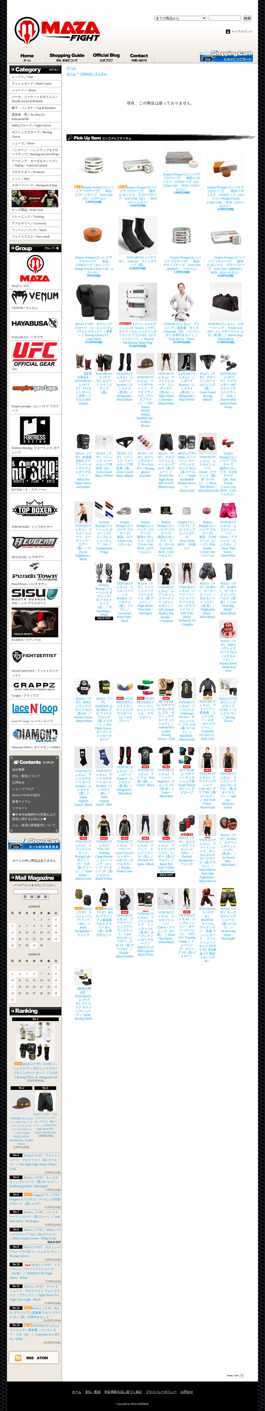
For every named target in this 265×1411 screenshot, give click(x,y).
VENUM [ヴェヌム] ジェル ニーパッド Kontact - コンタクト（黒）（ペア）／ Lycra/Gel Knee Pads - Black (125, 593)
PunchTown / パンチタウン (35, 574)
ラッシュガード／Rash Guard (33, 83)
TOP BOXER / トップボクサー (35, 511)
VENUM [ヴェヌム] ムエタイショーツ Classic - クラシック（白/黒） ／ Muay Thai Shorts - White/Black (166, 916)
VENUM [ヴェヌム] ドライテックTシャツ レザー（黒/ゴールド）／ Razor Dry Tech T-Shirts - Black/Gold (166, 843)
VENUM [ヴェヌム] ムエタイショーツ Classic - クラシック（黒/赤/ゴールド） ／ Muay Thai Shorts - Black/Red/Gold (207, 462)
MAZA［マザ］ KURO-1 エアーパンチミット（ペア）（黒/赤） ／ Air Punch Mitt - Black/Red (228, 840)
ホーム (28, 56)
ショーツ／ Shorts (25, 90)
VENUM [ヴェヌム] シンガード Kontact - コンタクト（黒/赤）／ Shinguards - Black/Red (125, 771)
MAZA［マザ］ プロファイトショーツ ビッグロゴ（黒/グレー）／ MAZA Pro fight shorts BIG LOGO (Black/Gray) (166, 461)
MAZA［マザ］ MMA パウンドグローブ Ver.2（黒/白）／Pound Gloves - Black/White (83, 700)
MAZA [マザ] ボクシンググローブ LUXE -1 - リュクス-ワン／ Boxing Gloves (35, 1251)
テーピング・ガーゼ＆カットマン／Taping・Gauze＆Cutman (35, 163)
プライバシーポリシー (161, 1392)
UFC (35, 356)
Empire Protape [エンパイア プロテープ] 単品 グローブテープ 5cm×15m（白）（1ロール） (93, 173)
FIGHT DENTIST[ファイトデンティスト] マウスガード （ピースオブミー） (125, 700)
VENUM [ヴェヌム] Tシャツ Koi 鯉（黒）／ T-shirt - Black (145, 767)
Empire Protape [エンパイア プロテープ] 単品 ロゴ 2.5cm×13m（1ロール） (125, 523)
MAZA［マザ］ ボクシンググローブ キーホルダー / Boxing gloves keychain (145, 455)
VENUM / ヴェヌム (35, 300)
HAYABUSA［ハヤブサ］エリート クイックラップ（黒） (104, 373)
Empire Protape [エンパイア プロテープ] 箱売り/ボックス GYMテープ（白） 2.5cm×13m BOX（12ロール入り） (181, 168)
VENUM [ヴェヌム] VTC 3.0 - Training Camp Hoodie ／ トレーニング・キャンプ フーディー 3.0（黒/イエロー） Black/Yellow (104, 847)
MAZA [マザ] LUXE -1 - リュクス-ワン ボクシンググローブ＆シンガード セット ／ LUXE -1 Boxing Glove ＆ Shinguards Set (35, 1050)
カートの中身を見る (34, 843)
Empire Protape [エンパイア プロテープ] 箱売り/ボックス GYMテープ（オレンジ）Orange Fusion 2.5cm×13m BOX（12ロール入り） (225, 177)
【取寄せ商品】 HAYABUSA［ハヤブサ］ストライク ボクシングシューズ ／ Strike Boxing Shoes (83, 994)
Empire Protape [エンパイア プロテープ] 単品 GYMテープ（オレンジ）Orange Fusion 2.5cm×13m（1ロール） (93, 245)
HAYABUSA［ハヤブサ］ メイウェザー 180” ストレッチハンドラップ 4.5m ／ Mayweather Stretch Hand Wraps (228, 381)
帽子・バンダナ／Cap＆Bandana (35, 108)
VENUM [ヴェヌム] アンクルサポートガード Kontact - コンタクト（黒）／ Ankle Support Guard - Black (83, 776)
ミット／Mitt (21, 179)
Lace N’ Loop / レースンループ (35, 711)
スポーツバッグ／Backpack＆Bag (36, 185)
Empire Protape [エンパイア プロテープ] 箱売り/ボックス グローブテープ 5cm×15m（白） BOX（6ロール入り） (137, 175)
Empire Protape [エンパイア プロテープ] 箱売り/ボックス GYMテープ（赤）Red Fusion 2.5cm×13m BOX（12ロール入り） (228, 464)
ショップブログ (107, 56)
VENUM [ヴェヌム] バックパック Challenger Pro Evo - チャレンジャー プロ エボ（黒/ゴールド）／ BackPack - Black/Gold (187, 709)
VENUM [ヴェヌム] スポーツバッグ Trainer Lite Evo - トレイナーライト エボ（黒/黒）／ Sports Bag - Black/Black (226, 312)
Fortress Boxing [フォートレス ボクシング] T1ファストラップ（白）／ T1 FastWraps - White (104, 590)
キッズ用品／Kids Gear (35, 201)
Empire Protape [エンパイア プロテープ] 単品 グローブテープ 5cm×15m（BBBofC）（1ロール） (181, 243)
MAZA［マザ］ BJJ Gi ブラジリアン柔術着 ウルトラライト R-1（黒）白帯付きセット (35, 1312)
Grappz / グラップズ (35, 688)
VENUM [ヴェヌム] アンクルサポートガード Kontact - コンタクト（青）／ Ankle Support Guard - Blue (104, 776)
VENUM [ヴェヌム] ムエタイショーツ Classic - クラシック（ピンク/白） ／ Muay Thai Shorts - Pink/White (228, 529)
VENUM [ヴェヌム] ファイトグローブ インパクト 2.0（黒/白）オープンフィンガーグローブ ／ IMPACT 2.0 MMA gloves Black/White (145, 922)
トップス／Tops (24, 77)
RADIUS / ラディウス (35, 625)
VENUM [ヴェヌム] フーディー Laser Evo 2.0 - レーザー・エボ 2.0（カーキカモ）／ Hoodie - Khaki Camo (125, 843)
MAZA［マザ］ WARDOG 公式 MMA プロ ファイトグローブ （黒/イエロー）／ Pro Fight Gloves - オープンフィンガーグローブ (104, 709)
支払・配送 (93, 1392)
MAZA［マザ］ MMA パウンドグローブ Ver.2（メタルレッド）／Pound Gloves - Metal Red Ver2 (228, 646)
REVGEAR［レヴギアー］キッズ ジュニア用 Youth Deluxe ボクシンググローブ (187, 770)
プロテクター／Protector (30, 172)
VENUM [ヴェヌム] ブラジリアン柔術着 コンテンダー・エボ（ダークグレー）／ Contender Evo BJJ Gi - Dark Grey (207, 709)
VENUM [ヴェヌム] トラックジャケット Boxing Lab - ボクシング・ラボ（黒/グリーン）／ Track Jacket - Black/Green (83, 847)
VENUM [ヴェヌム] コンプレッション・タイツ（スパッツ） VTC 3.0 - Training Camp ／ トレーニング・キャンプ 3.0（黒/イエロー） (187, 923)
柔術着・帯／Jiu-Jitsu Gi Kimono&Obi (28, 117)
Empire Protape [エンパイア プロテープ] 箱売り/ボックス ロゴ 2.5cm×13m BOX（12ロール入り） (145, 527)
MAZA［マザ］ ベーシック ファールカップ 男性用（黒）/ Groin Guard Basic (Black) (125, 455)
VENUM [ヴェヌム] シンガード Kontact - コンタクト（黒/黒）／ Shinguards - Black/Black (125, 377)
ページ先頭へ (235, 1376)
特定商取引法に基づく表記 (123, 1392)
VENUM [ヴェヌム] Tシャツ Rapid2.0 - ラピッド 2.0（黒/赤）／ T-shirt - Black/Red (166, 772)
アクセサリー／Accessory (29, 223)
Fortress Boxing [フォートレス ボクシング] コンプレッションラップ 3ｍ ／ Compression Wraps (104, 527)
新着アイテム (21, 801)
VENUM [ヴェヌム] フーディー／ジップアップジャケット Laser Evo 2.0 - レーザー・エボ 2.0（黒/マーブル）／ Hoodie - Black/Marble (125, 923)
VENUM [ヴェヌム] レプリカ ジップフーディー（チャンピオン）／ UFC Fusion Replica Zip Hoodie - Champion (166, 593)
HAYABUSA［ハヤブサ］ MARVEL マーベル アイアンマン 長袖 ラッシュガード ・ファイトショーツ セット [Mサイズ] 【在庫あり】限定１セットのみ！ (207, 925)
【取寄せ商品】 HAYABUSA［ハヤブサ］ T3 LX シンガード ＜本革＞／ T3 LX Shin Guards (83, 379)
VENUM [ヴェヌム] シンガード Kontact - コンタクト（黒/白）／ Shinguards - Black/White (187, 377)
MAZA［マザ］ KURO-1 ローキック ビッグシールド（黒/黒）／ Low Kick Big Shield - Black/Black (228, 589)
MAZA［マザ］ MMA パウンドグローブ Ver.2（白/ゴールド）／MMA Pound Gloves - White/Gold (35, 1234)
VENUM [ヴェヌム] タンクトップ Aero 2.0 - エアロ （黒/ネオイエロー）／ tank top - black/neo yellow (228, 778)
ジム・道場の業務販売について (34, 825)
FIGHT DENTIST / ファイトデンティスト (35, 661)
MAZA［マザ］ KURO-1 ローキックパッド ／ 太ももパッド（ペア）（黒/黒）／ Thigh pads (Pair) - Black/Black (207, 591)
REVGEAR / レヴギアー (35, 545)
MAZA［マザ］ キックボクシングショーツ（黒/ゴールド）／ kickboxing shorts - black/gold (35, 1182)
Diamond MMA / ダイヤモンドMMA (36, 737)
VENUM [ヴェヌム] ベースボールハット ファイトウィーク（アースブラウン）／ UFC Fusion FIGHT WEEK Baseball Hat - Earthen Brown (23, 1118)
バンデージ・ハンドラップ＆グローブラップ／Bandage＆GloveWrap (36, 152)
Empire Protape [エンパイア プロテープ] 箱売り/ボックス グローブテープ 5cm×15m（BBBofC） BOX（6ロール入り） (225, 245)
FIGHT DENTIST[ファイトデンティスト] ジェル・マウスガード (145, 698)
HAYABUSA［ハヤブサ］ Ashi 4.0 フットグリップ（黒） (137, 241)
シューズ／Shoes (23, 143)
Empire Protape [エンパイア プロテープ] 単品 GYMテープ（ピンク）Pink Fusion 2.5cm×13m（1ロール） (207, 529)
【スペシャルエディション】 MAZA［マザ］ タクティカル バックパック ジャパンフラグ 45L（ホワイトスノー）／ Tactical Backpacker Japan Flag (137, 313)
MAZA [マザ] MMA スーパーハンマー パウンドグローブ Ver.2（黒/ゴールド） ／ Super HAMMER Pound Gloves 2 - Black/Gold (187, 462)
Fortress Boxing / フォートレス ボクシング (36, 434)
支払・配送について (67, 56)
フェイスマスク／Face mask (31, 236)
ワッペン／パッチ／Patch (29, 230)
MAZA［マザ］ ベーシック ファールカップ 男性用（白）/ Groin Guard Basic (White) (104, 455)
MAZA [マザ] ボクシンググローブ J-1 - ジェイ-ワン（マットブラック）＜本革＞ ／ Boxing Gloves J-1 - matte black (93, 312)
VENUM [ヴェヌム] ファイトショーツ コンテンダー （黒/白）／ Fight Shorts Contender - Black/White (166, 379)
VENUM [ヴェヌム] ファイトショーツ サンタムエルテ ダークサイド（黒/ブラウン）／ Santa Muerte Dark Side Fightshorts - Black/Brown (207, 848)
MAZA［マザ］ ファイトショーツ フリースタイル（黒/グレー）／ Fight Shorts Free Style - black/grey (145, 589)
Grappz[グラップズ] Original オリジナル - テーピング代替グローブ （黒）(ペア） (35, 1199)
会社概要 (18, 769)
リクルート (20, 808)
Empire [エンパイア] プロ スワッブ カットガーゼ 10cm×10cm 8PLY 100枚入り (187, 525)
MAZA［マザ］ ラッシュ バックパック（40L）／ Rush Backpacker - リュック (83, 912)
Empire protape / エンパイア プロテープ (35, 393)
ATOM (42, 1357)
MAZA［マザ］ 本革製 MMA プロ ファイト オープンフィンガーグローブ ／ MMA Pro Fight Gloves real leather (83, 461)
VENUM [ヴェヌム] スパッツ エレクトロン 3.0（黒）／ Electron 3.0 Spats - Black (145, 840)
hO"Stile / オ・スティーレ (35, 474)
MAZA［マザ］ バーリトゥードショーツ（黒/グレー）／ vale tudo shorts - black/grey (35, 1216)
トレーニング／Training (28, 216)
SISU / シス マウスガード (35, 597)
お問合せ (140, 56)
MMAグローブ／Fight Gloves (31, 125)
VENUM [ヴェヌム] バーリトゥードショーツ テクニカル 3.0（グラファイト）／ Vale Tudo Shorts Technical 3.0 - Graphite (187, 594)
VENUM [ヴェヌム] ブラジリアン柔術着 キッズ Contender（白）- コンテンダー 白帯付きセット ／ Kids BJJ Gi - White (181, 312)
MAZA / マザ (35, 270)
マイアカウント (242, 31)
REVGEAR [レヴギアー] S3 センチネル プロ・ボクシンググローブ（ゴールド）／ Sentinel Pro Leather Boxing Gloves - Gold (166, 709)
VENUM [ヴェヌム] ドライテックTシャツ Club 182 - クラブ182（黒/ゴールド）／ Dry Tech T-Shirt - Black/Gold (207, 778)
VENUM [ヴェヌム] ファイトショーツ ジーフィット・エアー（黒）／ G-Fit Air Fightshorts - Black (83, 531)
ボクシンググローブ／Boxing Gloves (32, 134)
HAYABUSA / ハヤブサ (35, 326)
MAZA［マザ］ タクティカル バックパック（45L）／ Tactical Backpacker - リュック (187, 840)
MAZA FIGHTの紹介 (26, 795)
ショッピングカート (226, 56)
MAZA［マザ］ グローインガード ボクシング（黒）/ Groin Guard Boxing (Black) (207, 377)
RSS (30, 1357)
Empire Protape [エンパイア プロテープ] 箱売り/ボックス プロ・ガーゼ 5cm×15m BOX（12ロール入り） (166, 529)
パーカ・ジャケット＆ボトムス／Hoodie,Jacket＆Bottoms (35, 99)
